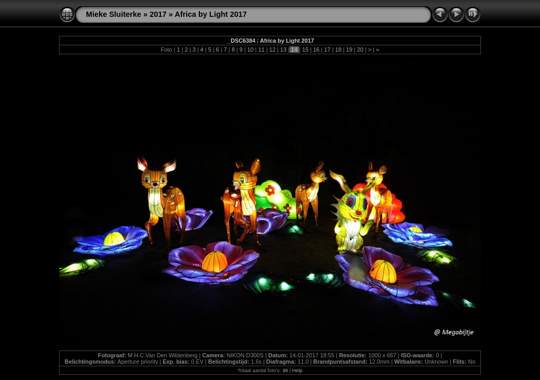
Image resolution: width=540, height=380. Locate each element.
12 (272, 49)
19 (349, 49)
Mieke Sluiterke (113, 14)
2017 (158, 14)
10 (250, 49)
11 (261, 49)
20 (360, 49)
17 (327, 49)
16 (316, 49)
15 (305, 49)
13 (283, 49)
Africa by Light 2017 (211, 14)
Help (297, 370)
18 (338, 49)
